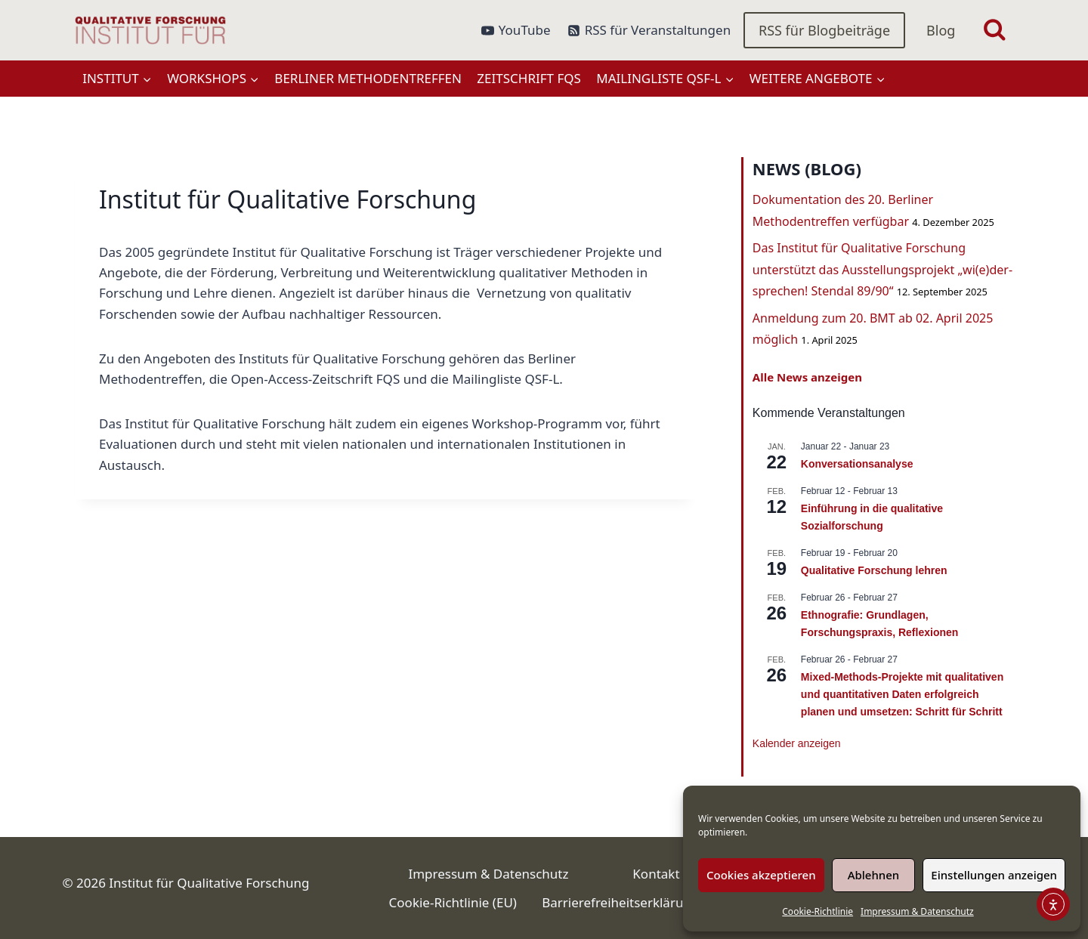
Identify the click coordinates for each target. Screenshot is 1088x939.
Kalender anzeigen (797, 743)
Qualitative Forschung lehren (874, 570)
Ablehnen (874, 874)
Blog (940, 30)
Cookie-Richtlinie (817, 911)
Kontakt (655, 873)
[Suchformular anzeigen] (994, 30)
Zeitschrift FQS (529, 78)
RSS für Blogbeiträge (824, 30)
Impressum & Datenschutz (917, 911)
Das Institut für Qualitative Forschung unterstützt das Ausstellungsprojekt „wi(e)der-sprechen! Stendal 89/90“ (882, 269)
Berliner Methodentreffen (368, 78)
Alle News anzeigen (807, 377)
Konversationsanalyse (857, 464)
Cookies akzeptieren (761, 874)
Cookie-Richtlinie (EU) (453, 902)
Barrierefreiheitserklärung (620, 902)
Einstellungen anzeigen (994, 874)
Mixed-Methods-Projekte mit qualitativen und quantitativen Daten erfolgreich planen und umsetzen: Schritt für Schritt (902, 694)
